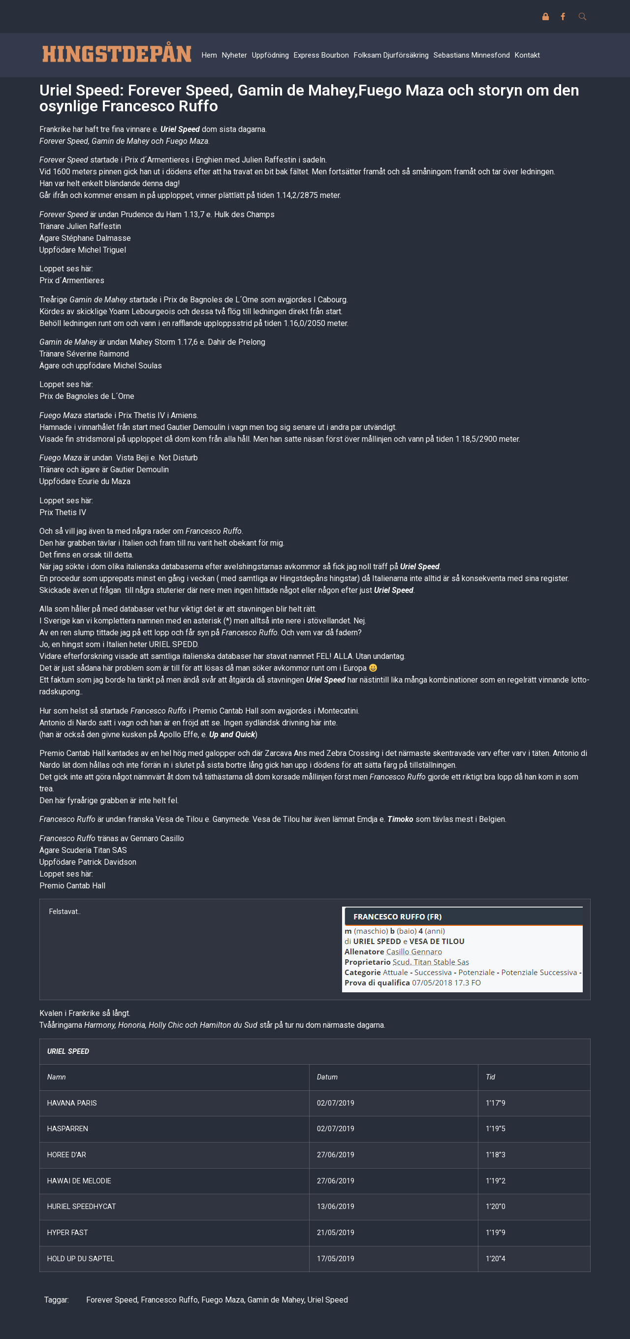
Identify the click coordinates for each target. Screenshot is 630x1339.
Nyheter (234, 55)
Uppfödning (270, 55)
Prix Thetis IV (62, 512)
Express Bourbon (321, 55)
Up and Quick (232, 734)
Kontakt (527, 55)
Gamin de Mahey (276, 1300)
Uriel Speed (180, 129)
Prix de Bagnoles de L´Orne (86, 396)
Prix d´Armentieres (71, 280)
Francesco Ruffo (169, 1300)
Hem (209, 55)
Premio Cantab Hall (72, 885)
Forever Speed (111, 1300)
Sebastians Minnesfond (472, 55)
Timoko (400, 819)
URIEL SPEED (68, 1051)
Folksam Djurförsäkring (391, 55)
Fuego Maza (222, 1300)
